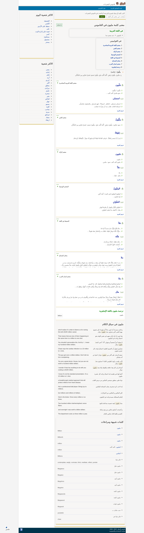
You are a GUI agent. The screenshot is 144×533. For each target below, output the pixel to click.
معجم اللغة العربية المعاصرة (111, 45)
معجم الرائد (116, 51)
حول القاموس (101, 8)
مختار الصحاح (116, 61)
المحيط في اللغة (115, 58)
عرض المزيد (120, 110)
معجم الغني (116, 48)
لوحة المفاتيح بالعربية (115, 8)
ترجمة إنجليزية (115, 67)
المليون (118, 447)
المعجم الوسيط (115, 54)
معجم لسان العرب (114, 64)
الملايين (118, 453)
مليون (118, 428)
